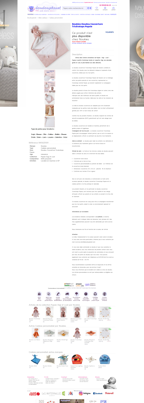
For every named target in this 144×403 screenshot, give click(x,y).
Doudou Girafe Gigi (104, 339)
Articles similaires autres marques (82, 43)
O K (89, 8)
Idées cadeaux (42, 18)
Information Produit (84, 378)
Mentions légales (32, 381)
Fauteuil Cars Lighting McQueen (77, 366)
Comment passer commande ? (52, 378)
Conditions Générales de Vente (36, 382)
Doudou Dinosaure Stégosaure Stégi (49, 340)
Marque (32, 146)
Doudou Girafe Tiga (63, 339)
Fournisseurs (65, 381)
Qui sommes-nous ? (33, 378)
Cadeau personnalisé (56, 18)
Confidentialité (32, 384)
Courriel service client (67, 378)
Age (31, 154)
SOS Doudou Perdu (84, 380)
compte (105, 9)
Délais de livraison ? (50, 382)
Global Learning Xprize (102, 380)
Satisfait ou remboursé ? (51, 380)
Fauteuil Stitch (104, 365)
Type (31, 148)
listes (97, 9)
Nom (31, 150)
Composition (34, 159)
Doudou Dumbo (49, 365)
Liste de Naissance (84, 381)
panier (113, 9)
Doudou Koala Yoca (63, 365)
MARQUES (113, 14)
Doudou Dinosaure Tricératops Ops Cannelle (90, 340)
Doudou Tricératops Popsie (77, 340)
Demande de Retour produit (69, 380)
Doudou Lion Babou (35, 339)
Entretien (33, 161)
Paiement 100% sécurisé (34, 380)
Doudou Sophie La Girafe (90, 366)
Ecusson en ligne (100, 378)
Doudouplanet (31, 18)
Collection (33, 157)
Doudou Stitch (35, 365)
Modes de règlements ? (51, 381)
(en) (36, 384)
